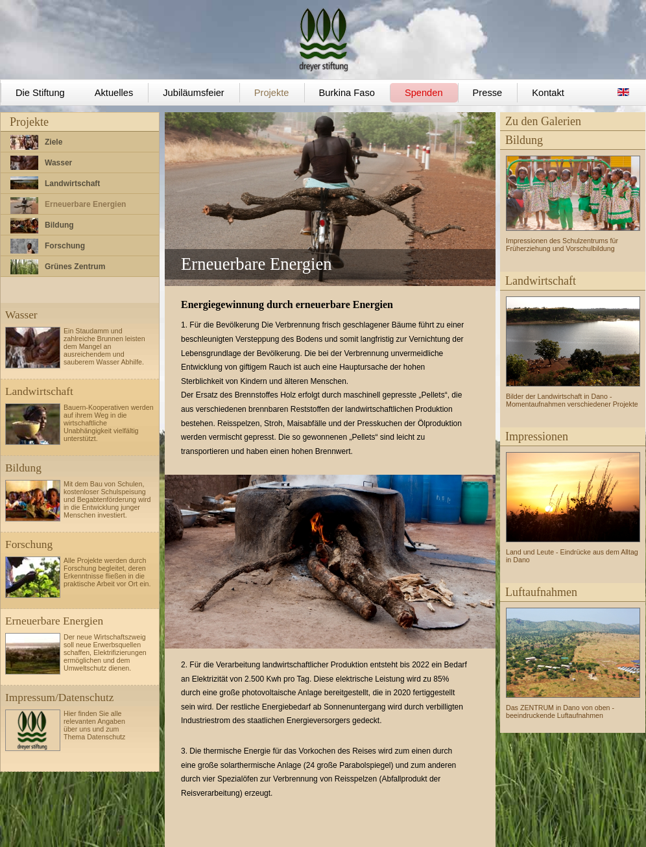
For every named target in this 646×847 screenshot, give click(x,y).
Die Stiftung (40, 93)
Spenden (424, 93)
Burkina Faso (347, 93)
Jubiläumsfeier (193, 93)
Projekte (271, 93)
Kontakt (548, 93)
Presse (488, 93)
